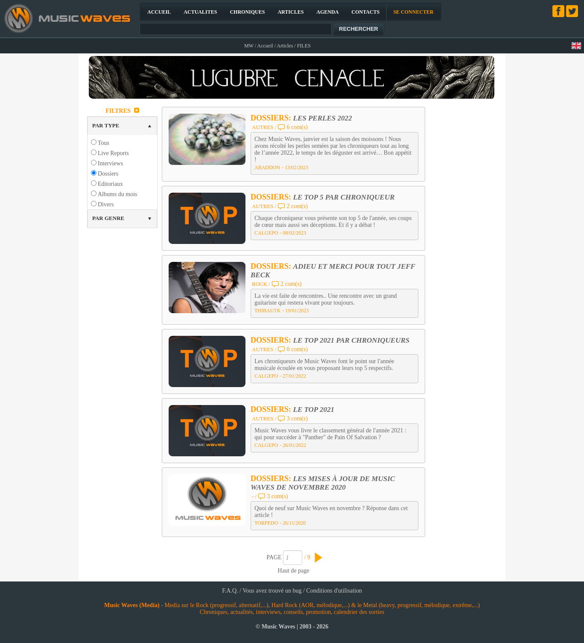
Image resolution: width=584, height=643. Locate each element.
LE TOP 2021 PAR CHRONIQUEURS (351, 340)
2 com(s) (296, 206)
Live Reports (113, 153)
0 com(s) (296, 349)
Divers (106, 204)
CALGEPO (266, 233)
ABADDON (267, 167)
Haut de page (294, 570)
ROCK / (261, 284)
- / (254, 496)
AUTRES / (264, 127)
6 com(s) (296, 127)
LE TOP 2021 (313, 409)
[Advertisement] (465, 232)
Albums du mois (117, 194)
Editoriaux (110, 184)
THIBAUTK (267, 311)
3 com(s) (296, 418)
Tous (103, 143)
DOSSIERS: (272, 118)
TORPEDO (266, 523)
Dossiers (108, 173)
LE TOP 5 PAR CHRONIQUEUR (344, 197)
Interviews (110, 163)
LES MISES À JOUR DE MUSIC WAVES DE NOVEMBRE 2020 (323, 483)
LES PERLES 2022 (322, 118)
